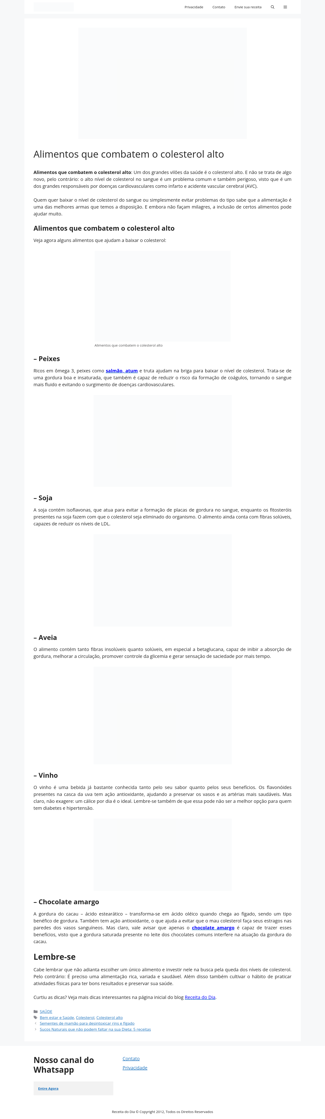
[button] (272, 7)
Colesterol (85, 1017)
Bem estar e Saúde (57, 1017)
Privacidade (194, 7)
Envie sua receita (247, 7)
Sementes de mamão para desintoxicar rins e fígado (87, 1023)
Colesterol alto (110, 1017)
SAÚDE (46, 1011)
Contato (218, 7)
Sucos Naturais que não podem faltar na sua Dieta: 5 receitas (95, 1029)
